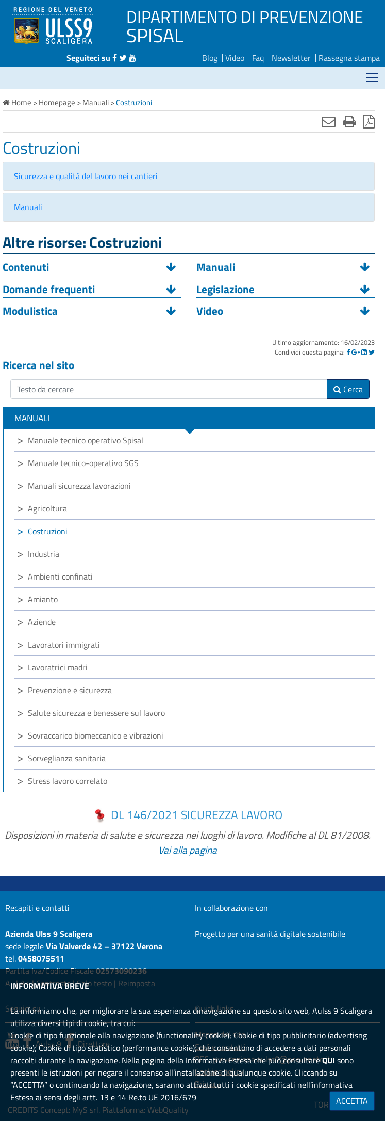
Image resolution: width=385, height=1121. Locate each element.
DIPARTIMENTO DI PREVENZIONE (244, 16)
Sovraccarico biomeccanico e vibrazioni (95, 735)
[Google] (355, 352)
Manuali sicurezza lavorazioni (79, 485)
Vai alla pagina (187, 849)
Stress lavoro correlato (67, 781)
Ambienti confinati (60, 576)
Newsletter (291, 58)
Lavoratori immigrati (64, 644)
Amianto (43, 599)
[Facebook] (348, 352)
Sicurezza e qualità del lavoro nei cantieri (86, 176)
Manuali (28, 207)
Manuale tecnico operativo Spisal (85, 440)
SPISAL (154, 35)
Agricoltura (47, 508)
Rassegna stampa (349, 58)
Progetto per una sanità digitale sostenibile (270, 933)
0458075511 (41, 958)
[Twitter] (372, 352)
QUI (328, 1060)
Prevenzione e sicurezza (70, 690)
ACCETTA (352, 1101)
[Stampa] (349, 121)
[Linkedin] (364, 352)
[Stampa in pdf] (369, 121)
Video (234, 58)
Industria (43, 554)
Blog (209, 58)
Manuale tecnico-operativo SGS (83, 463)
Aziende (42, 622)
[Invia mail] (329, 121)
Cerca (348, 389)
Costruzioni (48, 531)
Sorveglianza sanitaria (67, 758)
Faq (258, 58)
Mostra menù (373, 73)
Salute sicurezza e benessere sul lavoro (96, 713)
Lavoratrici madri (58, 667)
